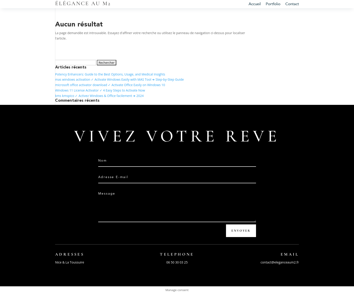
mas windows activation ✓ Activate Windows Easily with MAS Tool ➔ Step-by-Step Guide (119, 79)
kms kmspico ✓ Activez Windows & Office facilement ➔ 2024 (99, 96)
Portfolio (273, 4)
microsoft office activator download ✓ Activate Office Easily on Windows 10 (110, 85)
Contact (292, 4)
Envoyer (241, 231)
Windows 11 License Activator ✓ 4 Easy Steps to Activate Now (100, 90)
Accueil (255, 4)
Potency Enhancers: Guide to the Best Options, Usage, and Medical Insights (110, 74)
